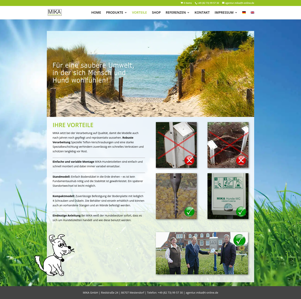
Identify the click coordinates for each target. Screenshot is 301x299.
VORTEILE (139, 13)
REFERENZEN (176, 13)
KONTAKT (202, 13)
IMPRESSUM (224, 13)
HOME (96, 13)
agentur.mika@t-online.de (202, 292)
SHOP (156, 13)
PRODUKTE (114, 13)
